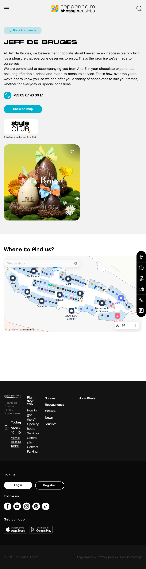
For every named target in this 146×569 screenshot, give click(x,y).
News (48, 417)
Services (33, 433)
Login (18, 485)
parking (32, 451)
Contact (32, 447)
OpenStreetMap (15, 330)
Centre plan (31, 440)
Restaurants (54, 404)
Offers (50, 411)
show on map (23, 109)
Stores (50, 398)
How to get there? (32, 415)
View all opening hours (16, 442)
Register (49, 485)
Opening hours (33, 426)
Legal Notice (85, 557)
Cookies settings (131, 557)
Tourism (50, 424)
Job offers (87, 398)
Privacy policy (107, 557)
